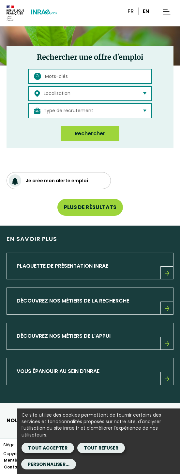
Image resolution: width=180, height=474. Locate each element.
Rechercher (90, 133)
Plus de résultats (90, 207)
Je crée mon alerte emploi (48, 180)
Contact (13, 467)
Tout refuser (101, 448)
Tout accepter (48, 448)
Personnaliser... (48, 464)
